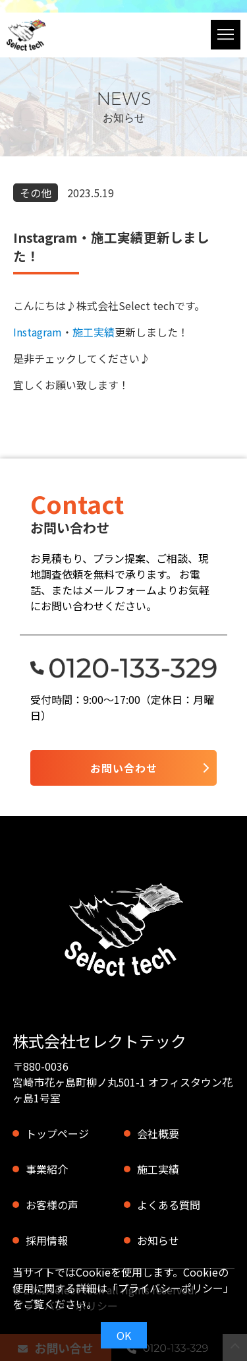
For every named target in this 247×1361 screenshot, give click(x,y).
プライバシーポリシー (170, 1288)
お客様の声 (52, 1205)
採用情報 (47, 1240)
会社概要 (158, 1133)
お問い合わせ (123, 768)
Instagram (37, 332)
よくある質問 (168, 1205)
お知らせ (158, 1240)
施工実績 (93, 332)
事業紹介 (47, 1169)
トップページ (57, 1133)
